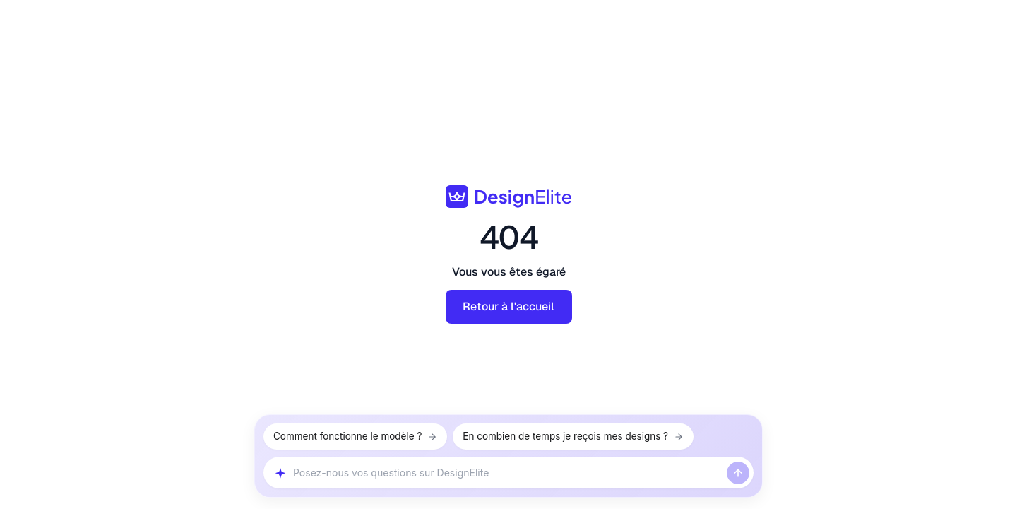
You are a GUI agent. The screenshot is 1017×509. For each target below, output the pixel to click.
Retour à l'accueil (508, 306)
